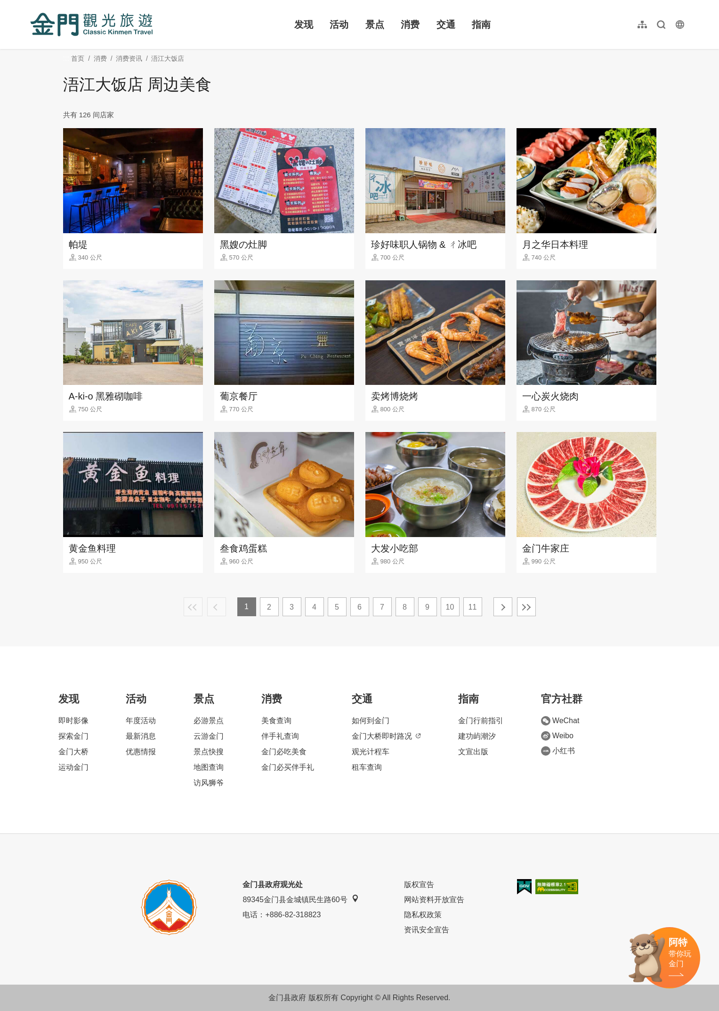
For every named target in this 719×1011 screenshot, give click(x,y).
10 (450, 607)
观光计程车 (370, 752)
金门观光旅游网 (91, 24)
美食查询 (276, 721)
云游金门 (209, 736)
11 (473, 607)
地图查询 (209, 767)
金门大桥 (73, 752)
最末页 (526, 606)
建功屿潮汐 (477, 736)
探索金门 (73, 736)
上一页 (216, 606)
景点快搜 (209, 752)
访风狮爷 (209, 783)
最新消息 (141, 736)
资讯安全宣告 (426, 930)
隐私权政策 (423, 915)
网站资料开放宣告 (434, 900)
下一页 (502, 606)
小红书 (558, 751)
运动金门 (73, 767)
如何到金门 (370, 721)
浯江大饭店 (167, 58)
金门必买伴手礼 (287, 767)
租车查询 (367, 767)
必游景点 (209, 721)
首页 (77, 58)
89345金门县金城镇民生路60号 (300, 899)
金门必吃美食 (284, 752)
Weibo (557, 736)
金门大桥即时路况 (386, 736)
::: (33, 5)
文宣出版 (473, 752)
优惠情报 (141, 752)
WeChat (560, 721)
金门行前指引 (480, 721)
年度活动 (141, 721)
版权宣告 (419, 885)
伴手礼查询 (280, 736)
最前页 (193, 606)
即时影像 (73, 721)
